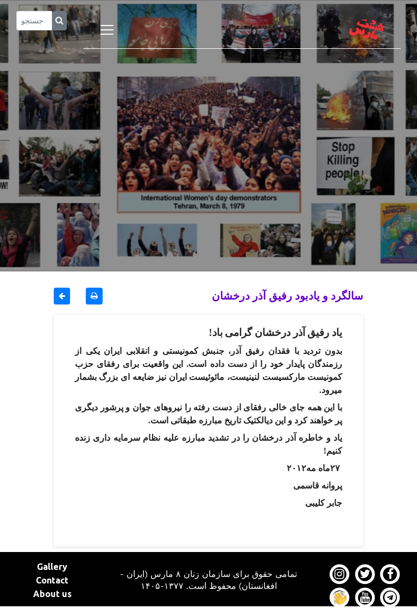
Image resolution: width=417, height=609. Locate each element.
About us (52, 594)
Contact (52, 580)
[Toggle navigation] (107, 30)
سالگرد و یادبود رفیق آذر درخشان (287, 295)
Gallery (52, 567)
